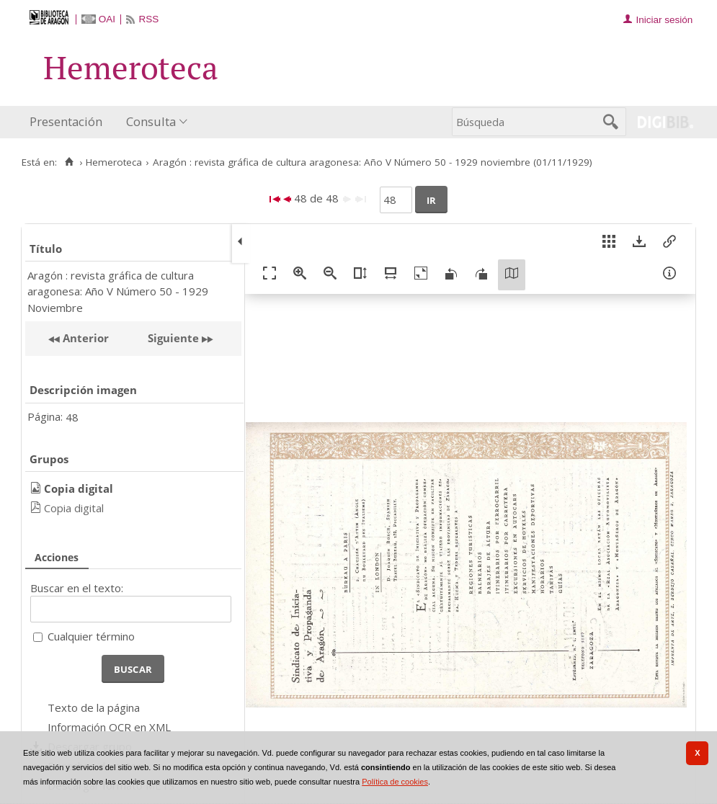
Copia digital (74, 508)
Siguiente (173, 338)
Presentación (66, 121)
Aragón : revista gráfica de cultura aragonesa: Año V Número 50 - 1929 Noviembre (117, 291)
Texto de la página (94, 707)
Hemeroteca (114, 162)
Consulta (151, 121)
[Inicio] (69, 162)
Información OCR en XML (109, 727)
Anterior (84, 338)
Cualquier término (91, 636)
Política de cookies (395, 781)
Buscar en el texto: (76, 588)
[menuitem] (69, 122)
